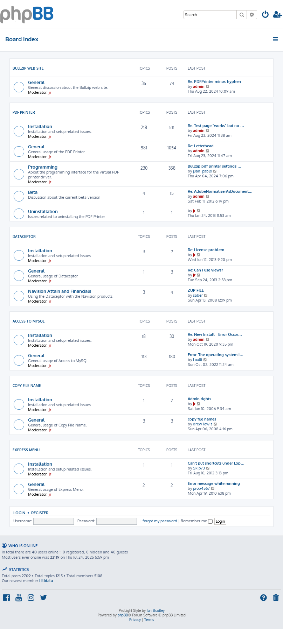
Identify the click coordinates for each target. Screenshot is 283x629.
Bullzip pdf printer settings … (214, 166)
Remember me (197, 520)
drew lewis (202, 424)
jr (50, 92)
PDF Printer (24, 112)
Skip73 (199, 468)
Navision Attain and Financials (59, 291)
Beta (32, 192)
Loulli (197, 359)
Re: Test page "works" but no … (216, 125)
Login (19, 512)
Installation (40, 126)
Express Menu (26, 450)
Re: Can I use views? (205, 270)
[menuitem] (265, 15)
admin (199, 86)
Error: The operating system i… (215, 354)
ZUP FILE (196, 290)
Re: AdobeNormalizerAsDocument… (220, 191)
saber (198, 295)
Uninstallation (43, 211)
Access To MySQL (28, 321)
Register (39, 512)
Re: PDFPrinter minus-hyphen (214, 81)
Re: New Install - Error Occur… (215, 334)
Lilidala (46, 580)
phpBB (123, 615)
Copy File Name (27, 385)
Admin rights (199, 398)
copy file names (202, 419)
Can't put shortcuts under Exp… (216, 463)
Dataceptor (24, 236)
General (36, 82)
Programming (42, 167)
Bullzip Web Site (28, 68)
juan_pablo (202, 171)
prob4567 (201, 488)
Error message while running (214, 483)
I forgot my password (158, 520)
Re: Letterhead (201, 145)
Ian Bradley (156, 610)
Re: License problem (206, 249)
